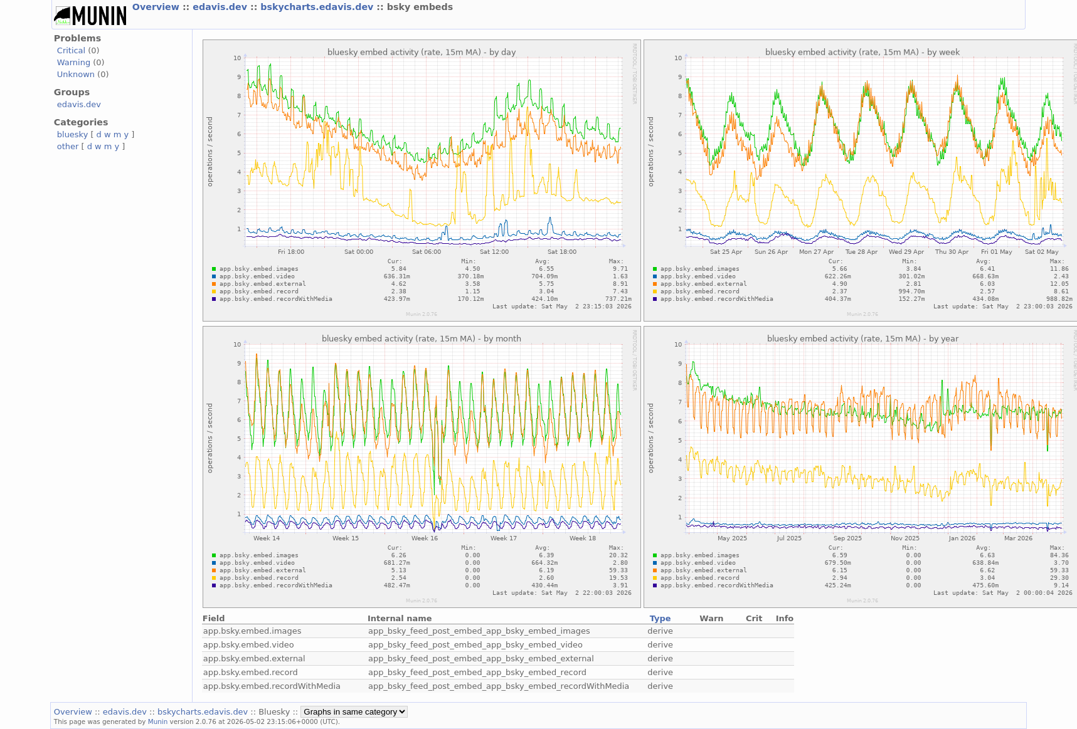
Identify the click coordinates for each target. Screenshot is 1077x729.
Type (660, 618)
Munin (158, 721)
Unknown (76, 74)
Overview (157, 7)
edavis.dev (221, 7)
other (68, 146)
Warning (73, 62)
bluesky (72, 134)
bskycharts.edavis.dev (318, 7)
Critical (71, 50)
